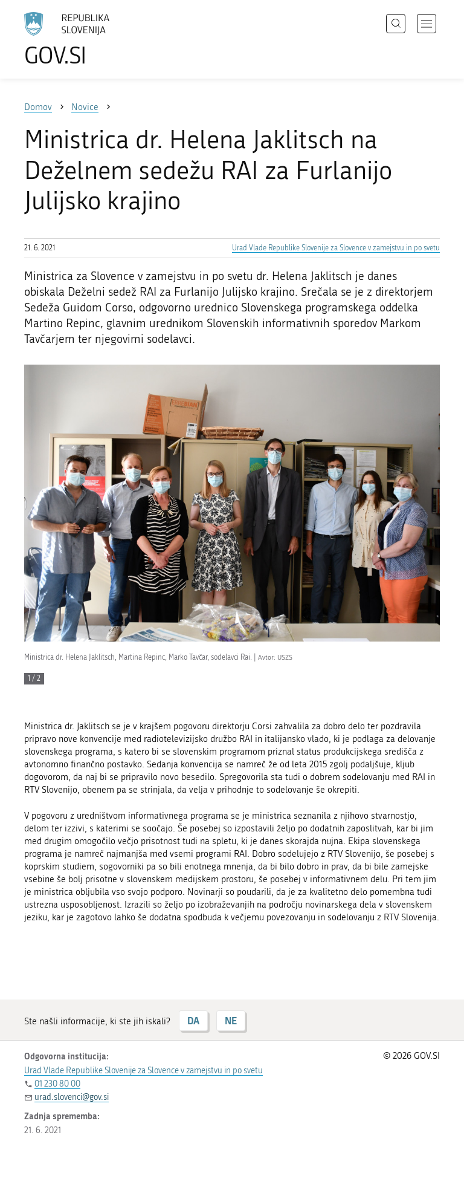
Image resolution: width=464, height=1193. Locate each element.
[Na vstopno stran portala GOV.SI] (84, 39)
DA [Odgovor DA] (193, 1020)
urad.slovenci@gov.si (71, 1097)
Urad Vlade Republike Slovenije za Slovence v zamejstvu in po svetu (336, 248)
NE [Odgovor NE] (231, 1020)
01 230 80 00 (57, 1084)
